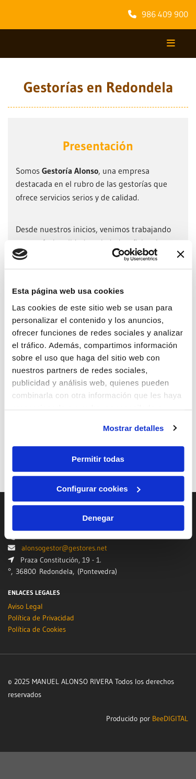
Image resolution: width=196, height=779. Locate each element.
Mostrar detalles (133, 428)
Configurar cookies (98, 488)
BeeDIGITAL (170, 718)
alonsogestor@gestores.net (64, 548)
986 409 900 (165, 14)
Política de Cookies (37, 629)
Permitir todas (98, 458)
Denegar (97, 517)
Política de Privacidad (41, 617)
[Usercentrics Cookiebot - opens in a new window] (116, 254)
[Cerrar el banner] (180, 254)
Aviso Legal (25, 606)
